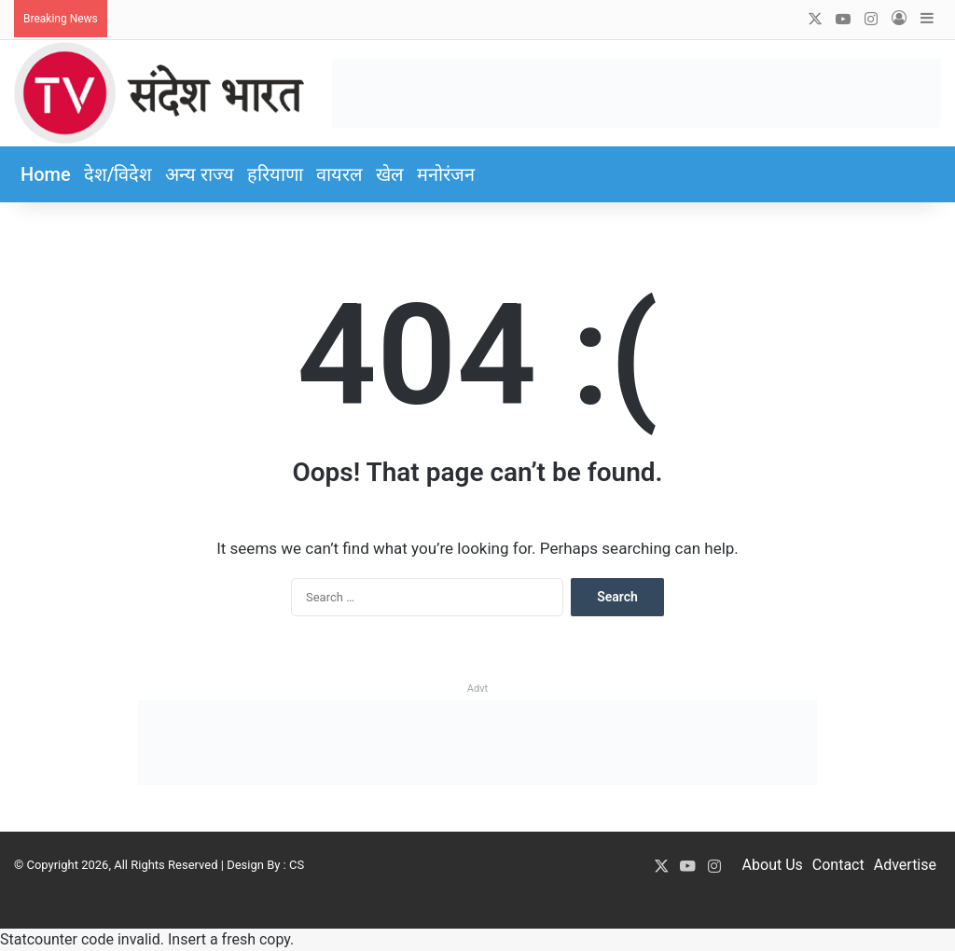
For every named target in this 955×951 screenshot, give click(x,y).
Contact (838, 865)
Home (46, 174)
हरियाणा (275, 174)
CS (296, 865)
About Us (772, 865)
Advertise (905, 865)
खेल (390, 174)
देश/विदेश (118, 174)
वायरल (339, 174)
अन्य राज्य (199, 174)
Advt (477, 688)
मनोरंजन (446, 174)
